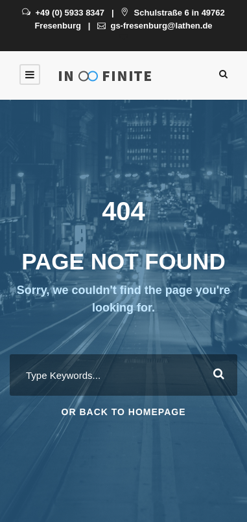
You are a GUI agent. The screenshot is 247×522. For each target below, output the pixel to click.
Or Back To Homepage (124, 412)
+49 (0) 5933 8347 (63, 12)
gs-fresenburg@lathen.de (154, 25)
